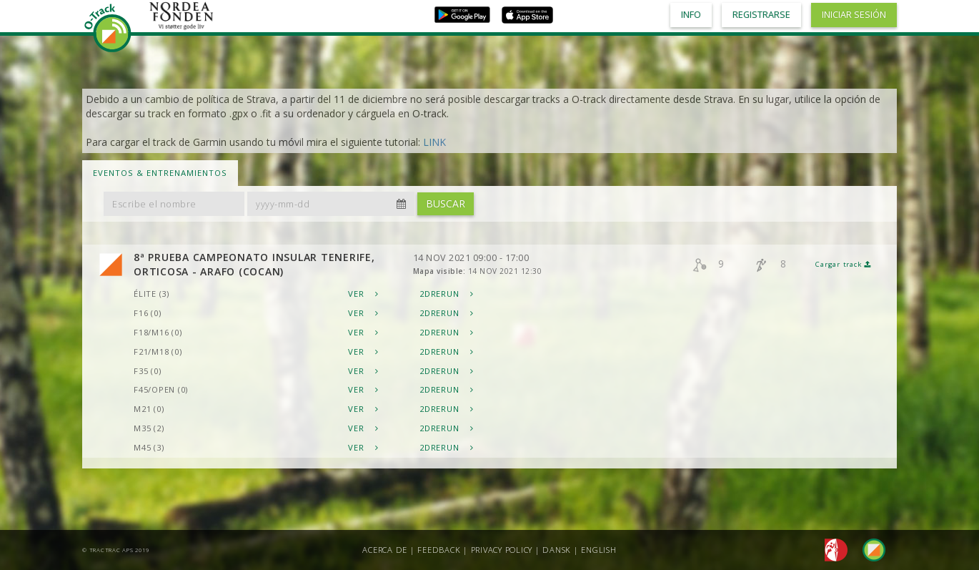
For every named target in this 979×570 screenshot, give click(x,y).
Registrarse (761, 15)
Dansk (556, 549)
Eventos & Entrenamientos (160, 172)
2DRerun (446, 293)
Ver (363, 293)
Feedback (438, 549)
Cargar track (843, 264)
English (598, 549)
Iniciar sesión (854, 15)
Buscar (445, 203)
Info (691, 15)
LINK (434, 142)
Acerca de (384, 549)
